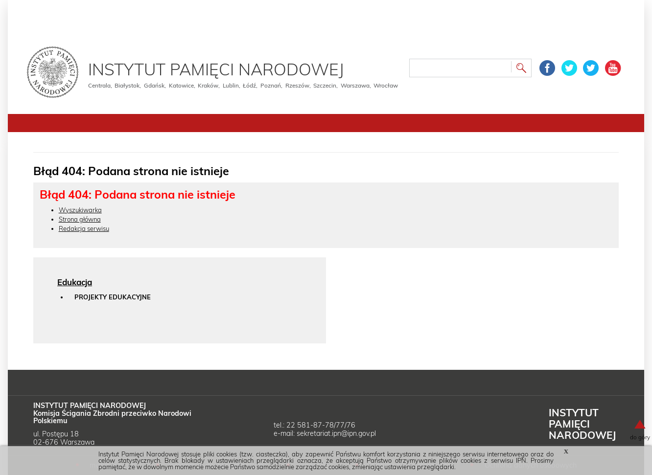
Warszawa (355, 85)
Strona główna (80, 219)
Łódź (249, 85)
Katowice (181, 85)
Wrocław (385, 85)
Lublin (231, 85)
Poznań (270, 85)
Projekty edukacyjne (112, 297)
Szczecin (324, 85)
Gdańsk (154, 85)
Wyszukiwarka (80, 210)
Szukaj (521, 69)
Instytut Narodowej (582, 423)
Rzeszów (297, 85)
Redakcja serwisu (84, 228)
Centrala (99, 85)
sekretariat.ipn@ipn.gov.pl (336, 433)
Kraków (208, 85)
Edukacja (74, 282)
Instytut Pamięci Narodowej (216, 69)
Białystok (127, 85)
